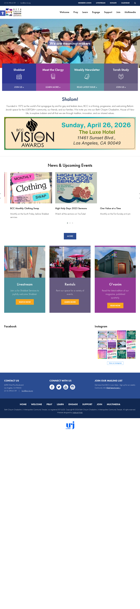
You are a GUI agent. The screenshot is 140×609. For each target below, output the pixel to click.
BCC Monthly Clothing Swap (63, 208)
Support (108, 12)
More (70, 236)
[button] (2, 13)
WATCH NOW (25, 302)
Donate (113, 3)
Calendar (125, 3)
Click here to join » (113, 388)
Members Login (84, 3)
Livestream (100, 3)
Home (23, 404)
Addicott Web (78, 412)
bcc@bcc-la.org (25, 3)
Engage (96, 12)
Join (118, 12)
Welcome (64, 12)
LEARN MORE (52, 87)
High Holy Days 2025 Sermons (110, 208)
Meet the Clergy (53, 70)
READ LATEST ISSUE (86, 87)
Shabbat (19, 70)
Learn (85, 12)
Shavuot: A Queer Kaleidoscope (20, 208)
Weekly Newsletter (87, 70)
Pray (75, 12)
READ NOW (115, 305)
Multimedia (130, 12)
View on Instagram (115, 363)
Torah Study (121, 70)
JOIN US (18, 87)
